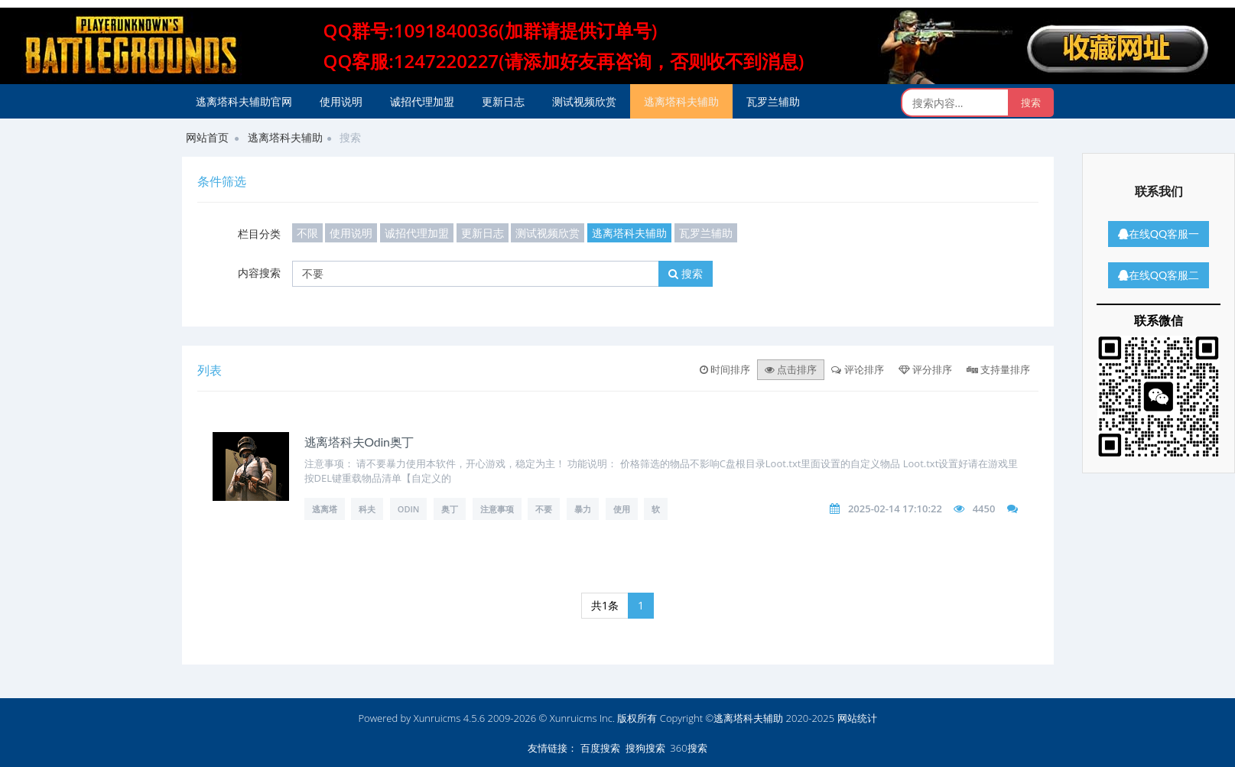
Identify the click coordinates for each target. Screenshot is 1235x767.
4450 (984, 508)
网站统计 (857, 718)
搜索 (685, 273)
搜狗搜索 (645, 748)
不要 (543, 509)
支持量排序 (998, 369)
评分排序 (925, 369)
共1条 (605, 605)
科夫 (367, 509)
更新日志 (503, 101)
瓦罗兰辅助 (773, 101)
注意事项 (497, 509)
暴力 (582, 509)
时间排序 (725, 369)
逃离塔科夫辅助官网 (244, 101)
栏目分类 (259, 233)
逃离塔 (324, 509)
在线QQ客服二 (1158, 274)
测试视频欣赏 (584, 101)
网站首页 (207, 137)
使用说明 (341, 101)
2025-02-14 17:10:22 (895, 508)
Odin (409, 509)
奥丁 (449, 509)
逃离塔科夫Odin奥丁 (359, 441)
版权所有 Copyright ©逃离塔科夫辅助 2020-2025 (725, 718)
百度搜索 (600, 748)
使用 (621, 509)
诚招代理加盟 (422, 101)
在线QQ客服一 (1158, 233)
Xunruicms (437, 718)
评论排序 (857, 369)
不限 (307, 233)
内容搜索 (259, 272)
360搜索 (688, 748)
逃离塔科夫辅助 (681, 101)
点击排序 (791, 369)
